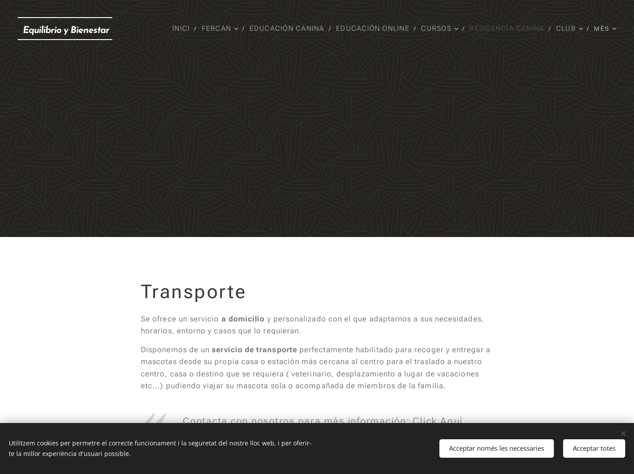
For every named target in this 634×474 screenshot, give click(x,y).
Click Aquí (438, 421)
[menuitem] (183, 29)
